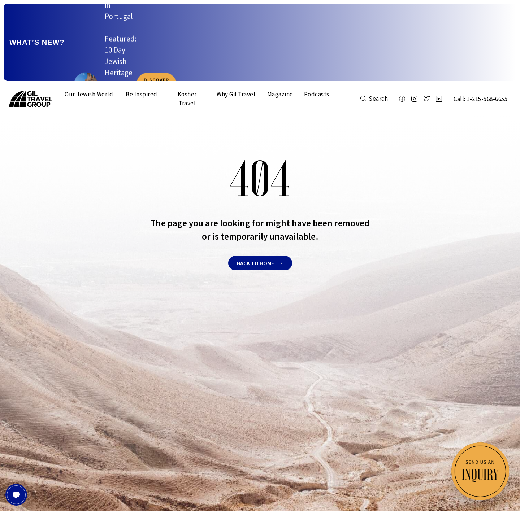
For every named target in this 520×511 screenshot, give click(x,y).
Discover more (481, 19)
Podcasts (316, 48)
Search (374, 52)
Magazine (280, 48)
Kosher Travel (187, 52)
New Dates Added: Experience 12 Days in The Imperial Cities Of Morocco (219, 19)
